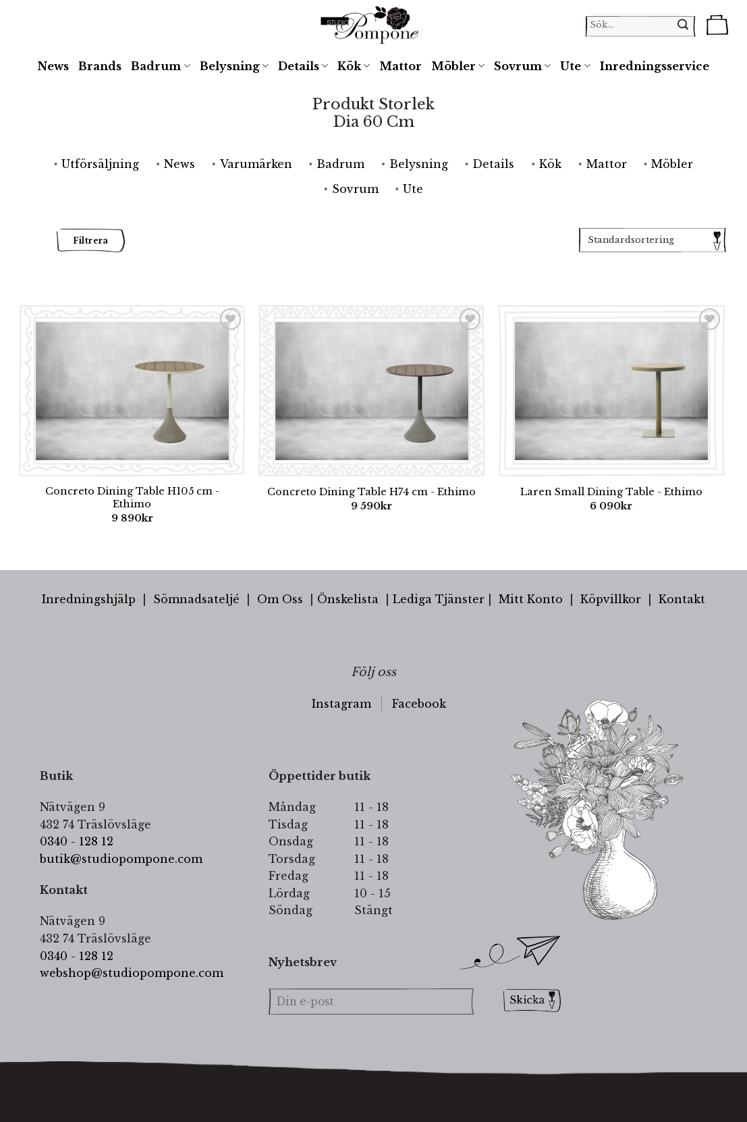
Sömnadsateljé (196, 599)
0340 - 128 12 (76, 841)
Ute (575, 66)
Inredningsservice (654, 66)
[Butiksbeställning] (652, 240)
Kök (353, 66)
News (53, 66)
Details (303, 66)
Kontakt (682, 599)
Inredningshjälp (89, 599)
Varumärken (256, 164)
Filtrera (91, 240)
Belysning (234, 66)
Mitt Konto (531, 599)
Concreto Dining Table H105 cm (132, 497)
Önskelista (348, 599)
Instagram (341, 703)
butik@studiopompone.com (121, 859)
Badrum (160, 66)
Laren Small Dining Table (611, 492)
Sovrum (522, 66)
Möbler (458, 66)
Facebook (419, 703)
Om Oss (280, 599)
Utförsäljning (100, 164)
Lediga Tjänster (439, 599)
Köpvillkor (610, 599)
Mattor (400, 66)
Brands (99, 66)
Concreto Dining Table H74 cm (371, 492)
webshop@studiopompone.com (131, 973)
